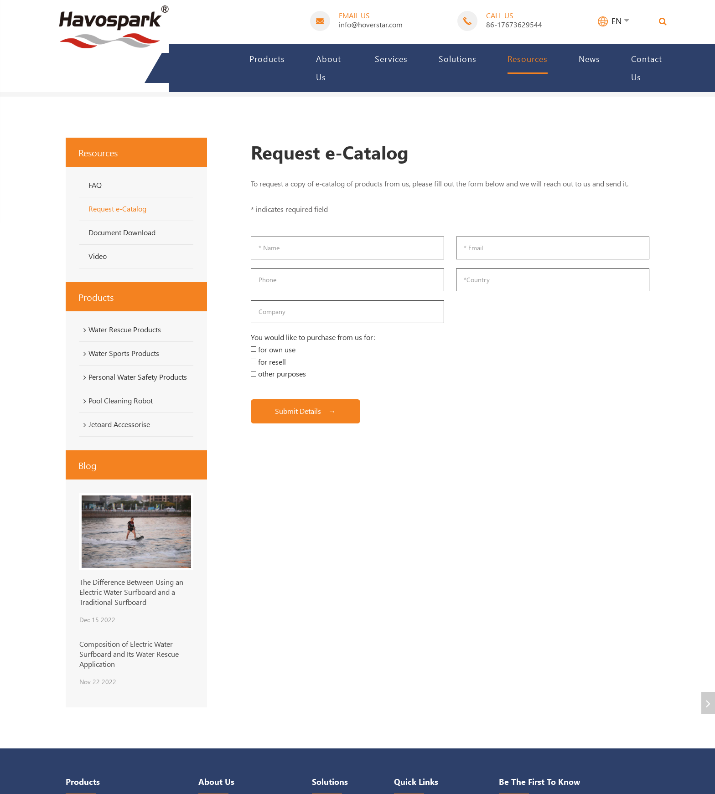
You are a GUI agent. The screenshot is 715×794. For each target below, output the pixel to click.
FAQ (95, 185)
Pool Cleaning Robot (116, 401)
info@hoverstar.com (371, 24)
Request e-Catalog (117, 208)
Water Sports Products (119, 353)
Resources (528, 58)
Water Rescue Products (120, 330)
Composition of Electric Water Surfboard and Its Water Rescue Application (129, 654)
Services (391, 58)
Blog (87, 465)
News (589, 58)
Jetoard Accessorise (115, 424)
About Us (328, 67)
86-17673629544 (514, 24)
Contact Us (646, 67)
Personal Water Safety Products (133, 377)
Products (267, 58)
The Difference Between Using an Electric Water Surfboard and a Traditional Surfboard (131, 592)
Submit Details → (305, 411)
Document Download (121, 232)
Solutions (458, 58)
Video (97, 256)
